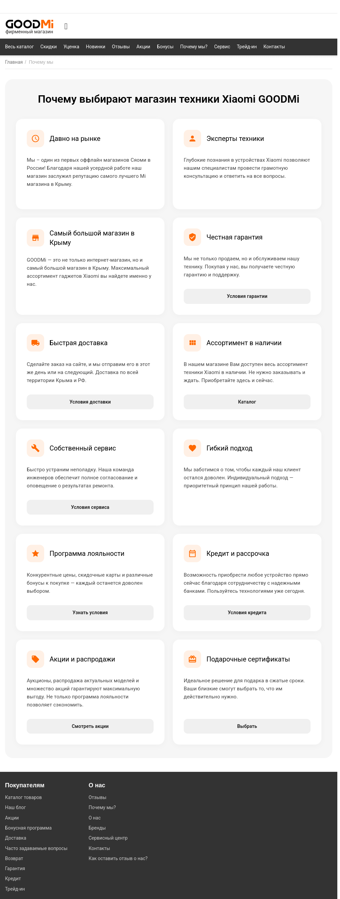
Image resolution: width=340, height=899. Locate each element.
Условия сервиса (90, 507)
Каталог (247, 402)
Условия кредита (247, 612)
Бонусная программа (28, 828)
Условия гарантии (247, 296)
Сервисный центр (108, 838)
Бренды (97, 828)
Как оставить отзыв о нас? (118, 858)
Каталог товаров (23, 797)
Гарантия (15, 868)
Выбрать (247, 726)
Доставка (15, 838)
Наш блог (15, 807)
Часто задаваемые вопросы (36, 848)
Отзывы (97, 797)
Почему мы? (102, 807)
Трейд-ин (15, 889)
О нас (95, 818)
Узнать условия (90, 612)
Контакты (99, 848)
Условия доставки (90, 402)
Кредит (13, 878)
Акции (12, 818)
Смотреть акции (90, 726)
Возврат (14, 858)
